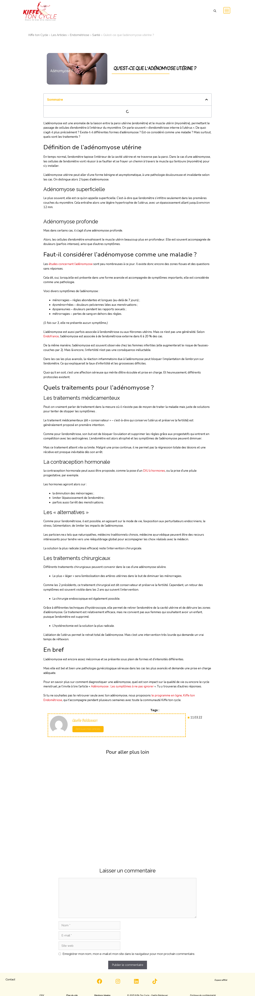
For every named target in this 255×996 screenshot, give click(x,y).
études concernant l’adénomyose (71, 264)
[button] (215, 11)
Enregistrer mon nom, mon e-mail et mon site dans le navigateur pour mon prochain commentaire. (129, 954)
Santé (96, 35)
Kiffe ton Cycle (38, 35)
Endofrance (51, 336)
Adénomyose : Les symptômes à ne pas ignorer (122, 686)
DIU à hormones (154, 471)
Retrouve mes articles (88, 729)
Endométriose (79, 35)
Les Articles (59, 35)
